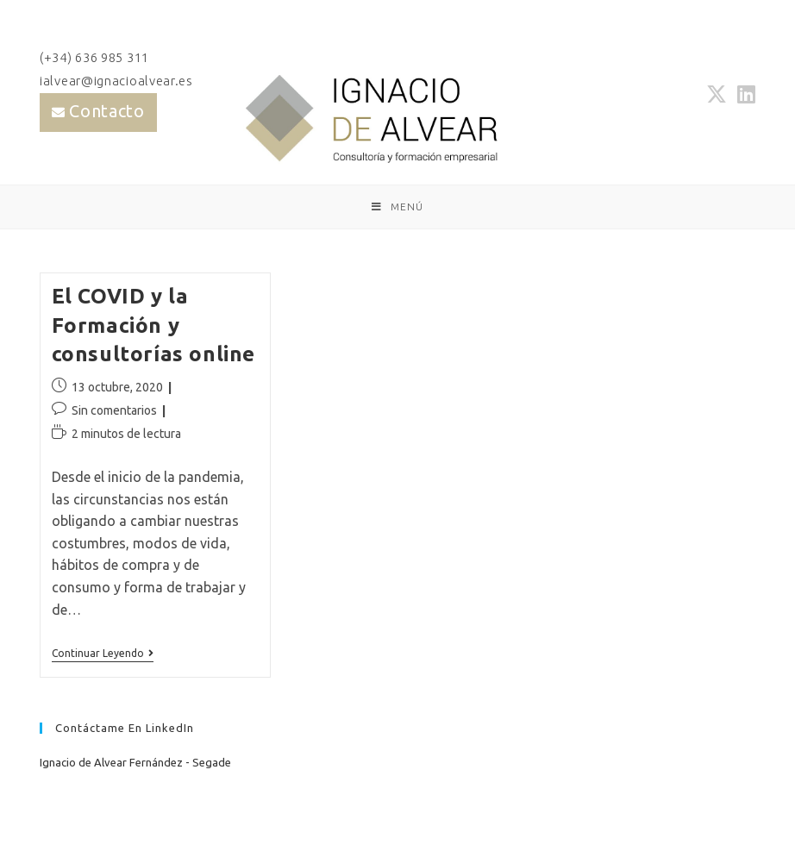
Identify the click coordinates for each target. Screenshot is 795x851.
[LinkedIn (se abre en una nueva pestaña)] (743, 94)
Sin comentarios (114, 410)
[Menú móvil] (397, 206)
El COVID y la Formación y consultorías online (153, 325)
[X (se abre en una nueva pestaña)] (716, 94)
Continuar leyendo (102, 655)
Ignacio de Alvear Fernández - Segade (135, 762)
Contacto (107, 111)
